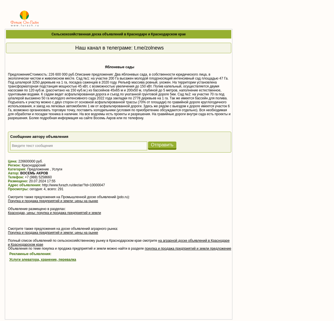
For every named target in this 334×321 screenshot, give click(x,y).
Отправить (162, 144)
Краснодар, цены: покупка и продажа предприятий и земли (54, 213)
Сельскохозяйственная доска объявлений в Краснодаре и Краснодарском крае (119, 34)
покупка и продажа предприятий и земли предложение (188, 249)
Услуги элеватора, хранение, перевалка (42, 260)
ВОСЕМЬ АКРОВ (34, 173)
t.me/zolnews (149, 48)
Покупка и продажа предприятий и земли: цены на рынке (53, 201)
